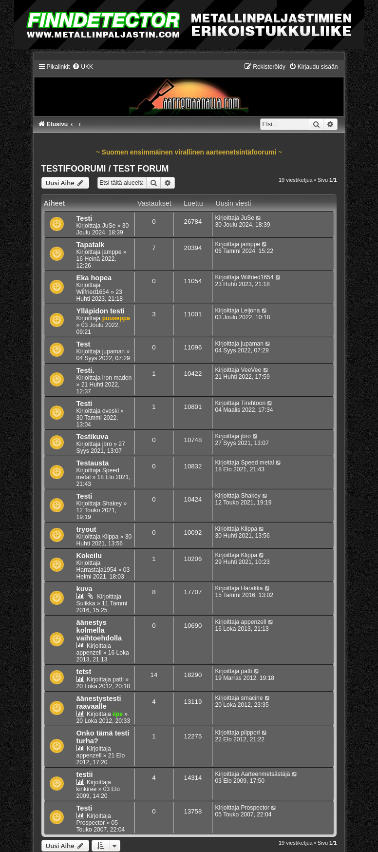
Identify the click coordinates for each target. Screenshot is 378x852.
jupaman (113, 351)
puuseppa (116, 318)
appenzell (89, 652)
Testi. (85, 370)
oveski (110, 410)
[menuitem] (82, 66)
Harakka (252, 588)
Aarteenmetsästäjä (265, 774)
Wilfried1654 (92, 292)
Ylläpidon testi (100, 311)
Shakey (112, 503)
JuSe (109, 225)
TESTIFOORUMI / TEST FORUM (105, 169)
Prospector (90, 822)
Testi (84, 218)
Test (83, 344)
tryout (86, 529)
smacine (252, 698)
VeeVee (251, 370)
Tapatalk (90, 245)
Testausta (92, 463)
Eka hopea (94, 278)
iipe (118, 714)
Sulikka (85, 603)
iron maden (117, 377)
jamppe (112, 252)
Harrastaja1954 (96, 569)
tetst (84, 672)
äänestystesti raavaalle (98, 702)
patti (118, 679)
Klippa (110, 536)
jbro (107, 444)
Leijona (250, 310)
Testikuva (92, 437)
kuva (84, 589)
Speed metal (257, 462)
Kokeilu (89, 556)
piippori (250, 732)
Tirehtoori (253, 403)
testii (84, 774)
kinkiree (86, 789)
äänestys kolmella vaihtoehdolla (99, 630)
